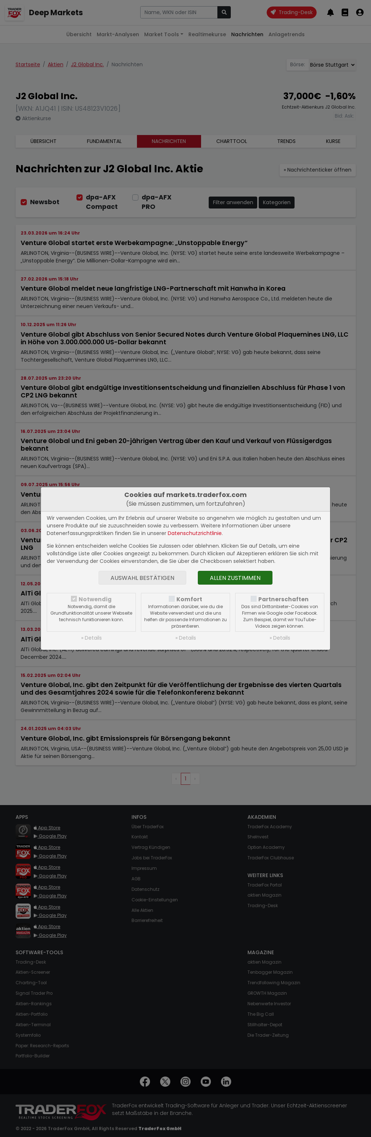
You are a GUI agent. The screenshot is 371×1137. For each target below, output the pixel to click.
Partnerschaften (283, 599)
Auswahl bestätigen (142, 578)
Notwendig (95, 599)
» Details (91, 637)
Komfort (189, 599)
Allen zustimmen (235, 578)
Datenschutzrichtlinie (195, 533)
